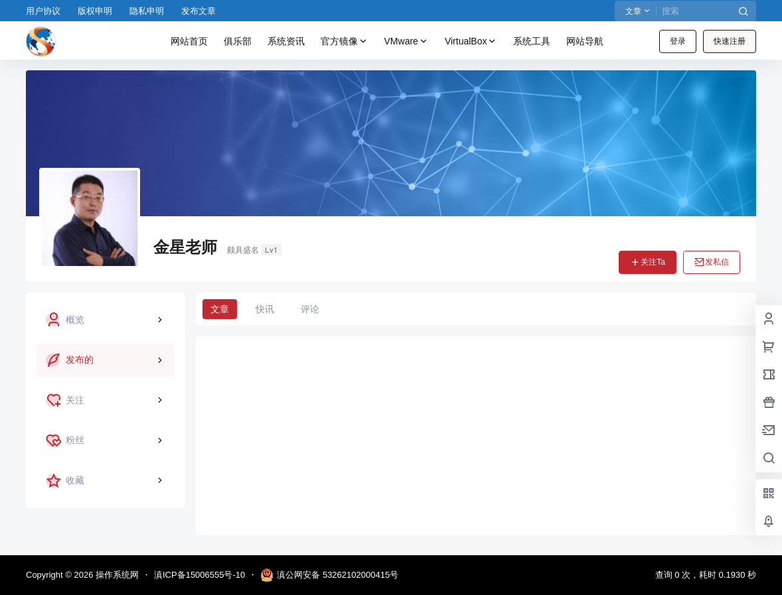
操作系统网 (116, 575)
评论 (310, 309)
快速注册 (729, 41)
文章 (219, 309)
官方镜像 (344, 41)
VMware (406, 41)
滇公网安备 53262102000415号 (329, 575)
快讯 (265, 309)
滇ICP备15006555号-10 (199, 575)
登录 (678, 41)
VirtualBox (471, 41)
